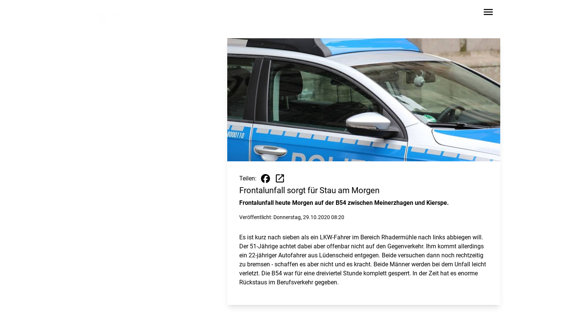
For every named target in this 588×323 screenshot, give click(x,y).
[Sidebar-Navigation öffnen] (488, 13)
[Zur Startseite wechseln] (112, 13)
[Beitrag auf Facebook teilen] (265, 178)
